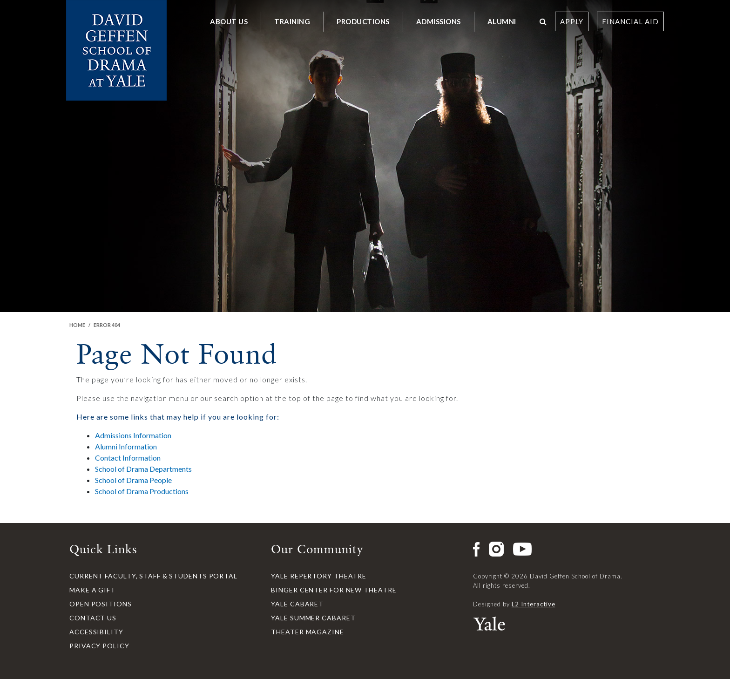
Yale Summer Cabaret (313, 618)
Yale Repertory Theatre (318, 576)
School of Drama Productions (142, 491)
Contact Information (128, 457)
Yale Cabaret (297, 604)
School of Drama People (133, 480)
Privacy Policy (99, 646)
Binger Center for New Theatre (333, 590)
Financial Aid (630, 21)
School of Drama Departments (143, 468)
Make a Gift (92, 590)
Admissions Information (133, 435)
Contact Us (92, 618)
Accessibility (96, 632)
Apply (571, 21)
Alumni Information (126, 446)
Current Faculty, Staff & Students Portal (153, 576)
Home (77, 325)
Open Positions (100, 604)
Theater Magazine (307, 632)
